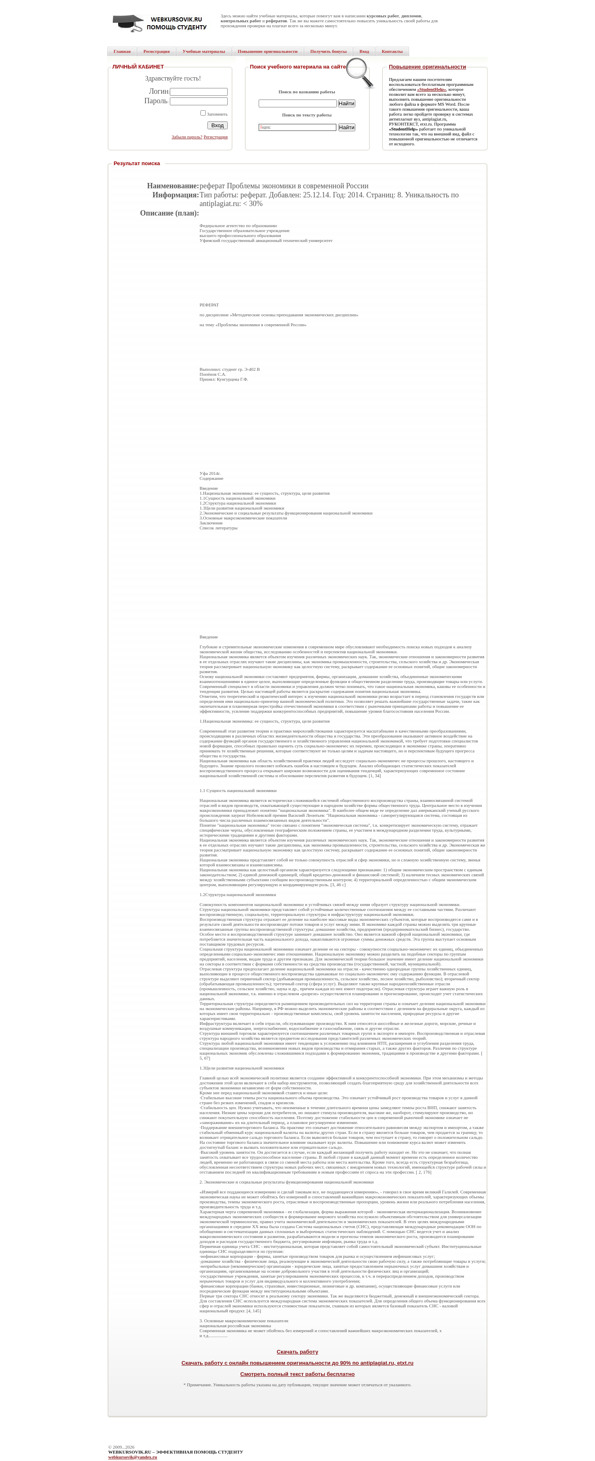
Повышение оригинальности (427, 67)
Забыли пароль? (186, 136)
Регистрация (216, 136)
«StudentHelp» (431, 89)
